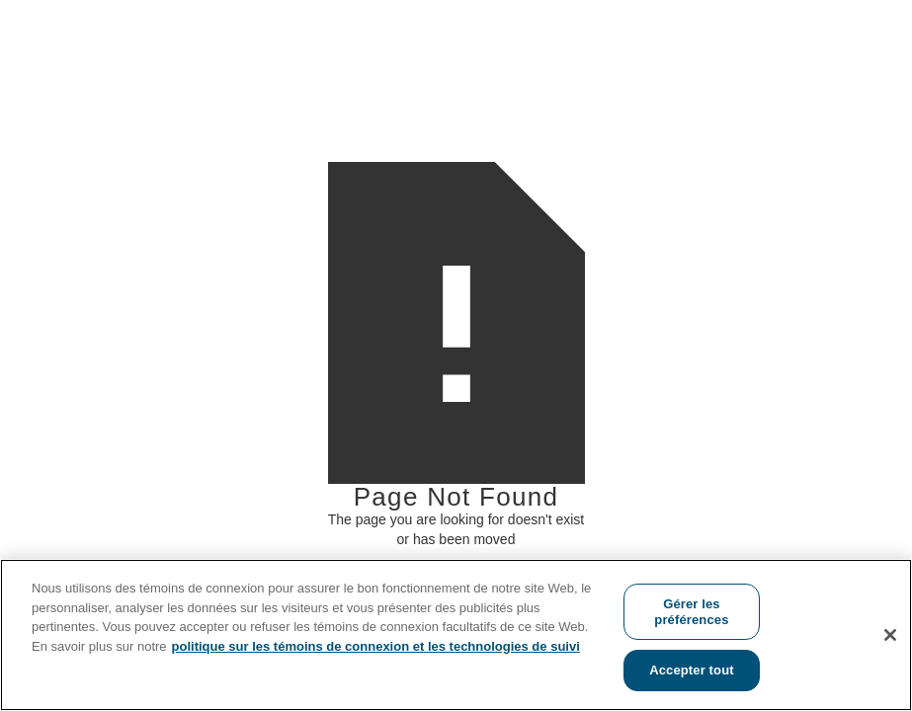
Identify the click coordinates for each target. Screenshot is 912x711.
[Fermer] (890, 635)
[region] (456, 635)
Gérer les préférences (691, 611)
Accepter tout (691, 670)
